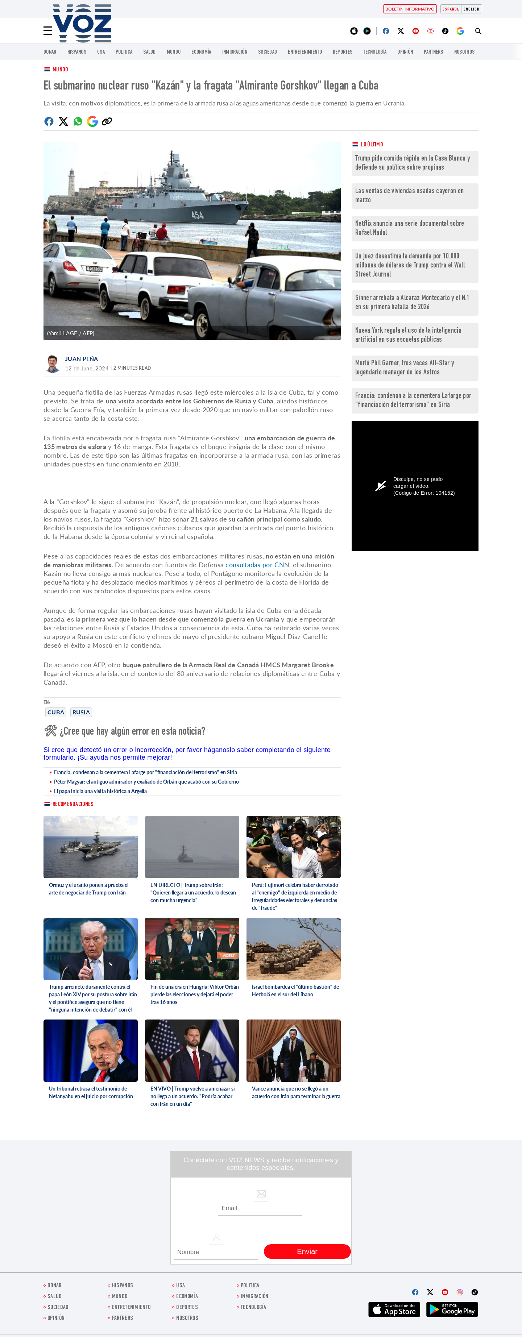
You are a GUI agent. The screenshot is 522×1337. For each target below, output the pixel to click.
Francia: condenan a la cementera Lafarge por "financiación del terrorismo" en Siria (145, 772)
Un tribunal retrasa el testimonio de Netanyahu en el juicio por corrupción (91, 1092)
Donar (50, 52)
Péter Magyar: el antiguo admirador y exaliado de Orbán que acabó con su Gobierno (146, 781)
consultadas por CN (254, 565)
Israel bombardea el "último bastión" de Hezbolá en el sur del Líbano (295, 990)
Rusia (81, 712)
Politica (124, 52)
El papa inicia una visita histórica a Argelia (100, 791)
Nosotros (464, 52)
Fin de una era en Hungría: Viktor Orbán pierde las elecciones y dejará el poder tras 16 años (194, 994)
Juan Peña (81, 358)
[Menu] (48, 31)
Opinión (405, 52)
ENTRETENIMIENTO (305, 52)
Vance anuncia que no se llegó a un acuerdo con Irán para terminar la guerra (296, 1092)
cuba (55, 712)
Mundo (174, 52)
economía (201, 52)
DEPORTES (342, 52)
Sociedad (267, 52)
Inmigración (234, 52)
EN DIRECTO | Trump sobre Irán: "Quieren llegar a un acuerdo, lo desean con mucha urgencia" (193, 892)
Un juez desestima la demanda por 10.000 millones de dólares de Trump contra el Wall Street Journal (410, 266)
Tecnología (374, 52)
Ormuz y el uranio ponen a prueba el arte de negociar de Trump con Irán (88, 889)
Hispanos (76, 52)
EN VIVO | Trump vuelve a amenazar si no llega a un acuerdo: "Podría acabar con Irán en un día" (192, 1096)
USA (101, 52)
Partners (433, 52)
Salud (149, 52)
